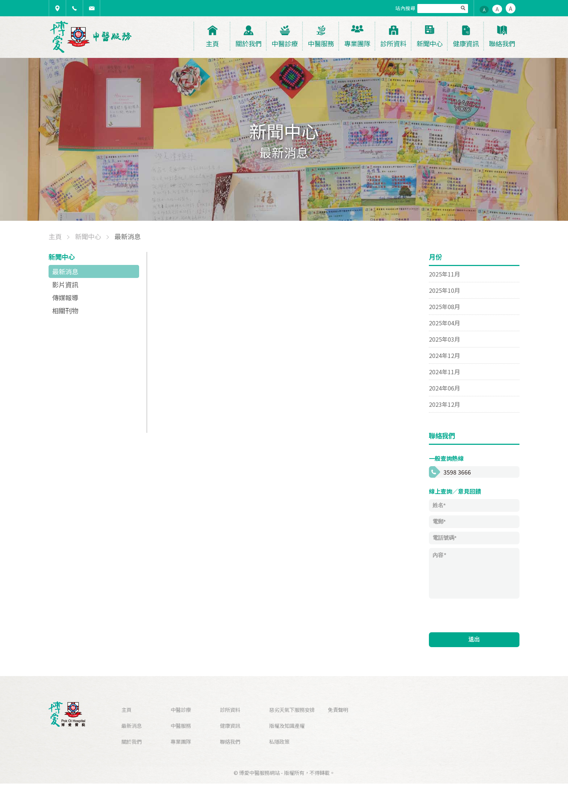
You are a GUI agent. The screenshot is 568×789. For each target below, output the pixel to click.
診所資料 (230, 709)
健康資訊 (230, 725)
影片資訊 (65, 284)
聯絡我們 (230, 741)
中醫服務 (181, 725)
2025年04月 (444, 322)
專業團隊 (181, 741)
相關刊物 (65, 310)
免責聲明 (338, 709)
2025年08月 (444, 306)
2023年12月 (444, 404)
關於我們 (131, 741)
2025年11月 (444, 274)
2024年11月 (444, 371)
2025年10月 (444, 290)
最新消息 (65, 271)
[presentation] (484, 614)
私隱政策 (279, 741)
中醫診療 (181, 709)
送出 (474, 639)
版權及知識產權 (287, 725)
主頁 (126, 709)
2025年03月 (444, 339)
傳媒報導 (65, 297)
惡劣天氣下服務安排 (292, 709)
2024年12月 (444, 355)
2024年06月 (444, 388)
